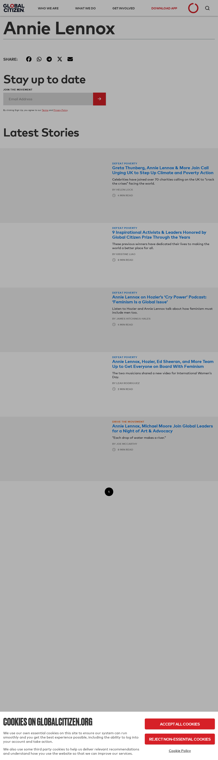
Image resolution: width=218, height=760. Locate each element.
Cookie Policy (180, 751)
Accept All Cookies (180, 724)
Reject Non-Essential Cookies (180, 739)
